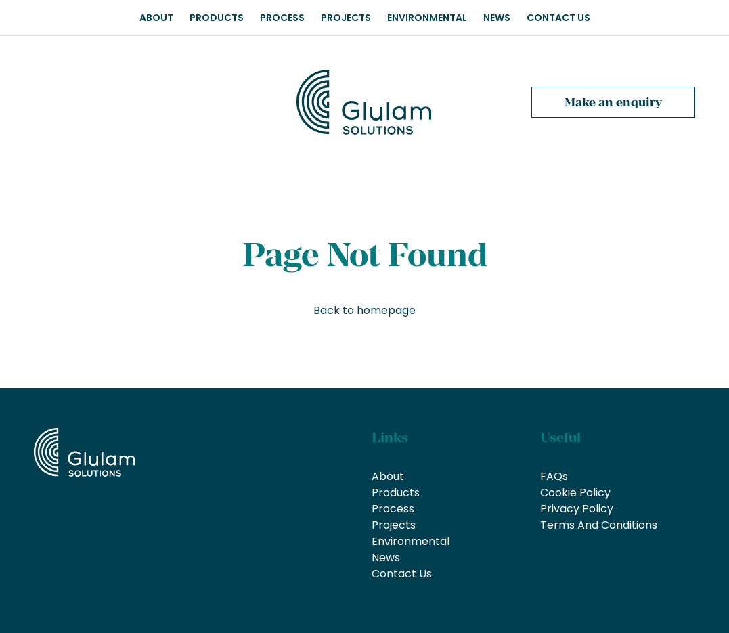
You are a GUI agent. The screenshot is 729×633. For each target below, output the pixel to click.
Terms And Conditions (598, 525)
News (496, 17)
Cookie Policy (575, 492)
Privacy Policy (576, 509)
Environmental (427, 17)
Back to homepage (364, 310)
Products (217, 17)
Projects (346, 17)
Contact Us (558, 17)
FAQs (554, 476)
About (156, 17)
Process (282, 17)
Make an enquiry (613, 102)
